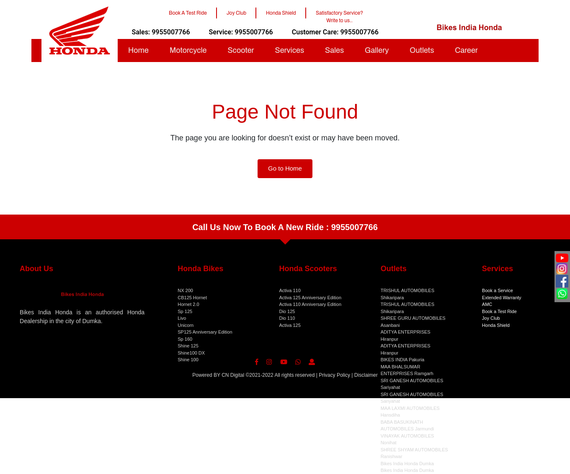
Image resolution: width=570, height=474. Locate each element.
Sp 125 (185, 311)
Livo (182, 318)
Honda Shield (496, 325)
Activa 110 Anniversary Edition (310, 304)
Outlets (422, 50)
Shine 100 (188, 359)
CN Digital (233, 375)
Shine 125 (188, 345)
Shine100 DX (191, 352)
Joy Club (491, 318)
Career (466, 50)
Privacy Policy (334, 375)
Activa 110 (289, 290)
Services (289, 50)
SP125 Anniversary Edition (205, 331)
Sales (334, 50)
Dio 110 (287, 318)
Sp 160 (185, 339)
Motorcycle (188, 50)
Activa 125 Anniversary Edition (310, 297)
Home (138, 50)
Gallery (377, 50)
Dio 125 (287, 311)
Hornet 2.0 (188, 304)
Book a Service (497, 290)
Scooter (240, 50)
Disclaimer (366, 375)
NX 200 (185, 290)
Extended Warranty (501, 297)
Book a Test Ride (499, 311)
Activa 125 (289, 325)
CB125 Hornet (192, 297)
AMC (487, 304)
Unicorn (185, 325)
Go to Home (285, 168)
